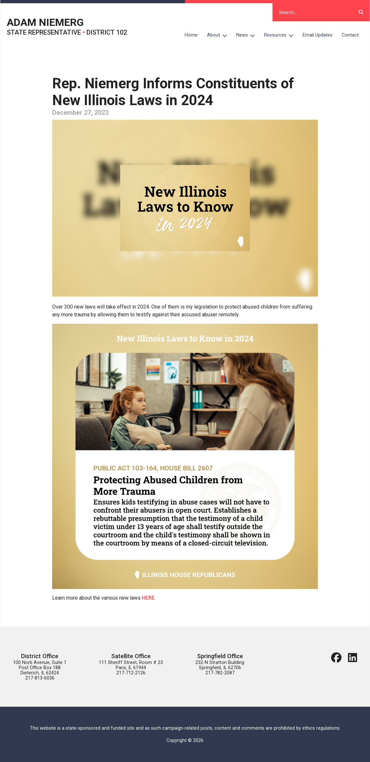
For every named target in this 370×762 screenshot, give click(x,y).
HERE (148, 598)
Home (191, 35)
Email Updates (317, 35)
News (248, 35)
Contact (350, 35)
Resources (281, 35)
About (219, 35)
